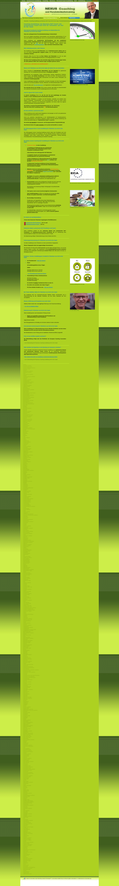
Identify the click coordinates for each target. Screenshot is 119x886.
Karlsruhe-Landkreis (27, 574)
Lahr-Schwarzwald (27, 603)
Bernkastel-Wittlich (27, 416)
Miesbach (25, 652)
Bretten (24, 430)
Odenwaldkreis (26, 693)
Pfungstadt (25, 713)
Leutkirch (25, 616)
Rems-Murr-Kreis (26, 728)
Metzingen (25, 651)
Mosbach (25, 655)
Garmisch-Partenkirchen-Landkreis (30, 515)
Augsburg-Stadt (26, 386)
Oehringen (25, 695)
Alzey (24, 373)
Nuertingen (25, 688)
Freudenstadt (26, 497)
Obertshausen (26, 691)
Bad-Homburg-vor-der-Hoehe (29, 393)
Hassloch (25, 536)
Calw (24, 436)
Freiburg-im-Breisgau (27, 494)
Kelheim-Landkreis (27, 582)
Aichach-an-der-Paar (27, 366)
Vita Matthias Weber (38, 18)
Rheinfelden (25, 732)
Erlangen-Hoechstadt (27, 476)
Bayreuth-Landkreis (27, 411)
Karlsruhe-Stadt (26, 575)
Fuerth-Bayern (26, 508)
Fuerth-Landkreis (26, 509)
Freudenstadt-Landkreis (28, 498)
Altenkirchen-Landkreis (28, 371)
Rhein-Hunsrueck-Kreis (28, 734)
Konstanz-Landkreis (27, 593)
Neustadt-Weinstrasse (27, 679)
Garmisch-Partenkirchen (28, 514)
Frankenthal (25, 488)
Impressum (55, 14)
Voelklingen (25, 828)
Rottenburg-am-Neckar (28, 751)
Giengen (25, 523)
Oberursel (25, 692)
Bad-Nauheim (26, 399)
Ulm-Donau (25, 819)
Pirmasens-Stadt (26, 715)
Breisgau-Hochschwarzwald (29, 428)
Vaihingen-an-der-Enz (27, 823)
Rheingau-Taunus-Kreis (28, 733)
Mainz (24, 636)
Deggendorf (25, 450)
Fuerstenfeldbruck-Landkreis (29, 506)
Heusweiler (25, 552)
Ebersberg (25, 463)
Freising (25, 495)
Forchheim (25, 486)
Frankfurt (25, 490)
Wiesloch (25, 861)
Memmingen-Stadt (27, 648)
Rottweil (25, 752)
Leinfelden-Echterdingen (28, 614)
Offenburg (25, 699)
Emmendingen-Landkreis (28, 470)
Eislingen (25, 467)
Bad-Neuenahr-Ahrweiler (28, 400)
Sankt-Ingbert (26, 760)
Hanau (24, 534)
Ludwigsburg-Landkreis (28, 627)
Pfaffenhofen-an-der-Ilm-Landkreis (30, 710)
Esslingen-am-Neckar (27, 481)
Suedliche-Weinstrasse (28, 800)
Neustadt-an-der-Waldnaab (28, 676)
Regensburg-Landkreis (28, 725)
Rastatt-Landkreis (27, 720)
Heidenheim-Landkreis (28, 542)
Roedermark (25, 743)
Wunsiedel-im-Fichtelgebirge (29, 867)
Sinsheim (25, 786)
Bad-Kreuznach (26, 396)
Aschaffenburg (26, 381)
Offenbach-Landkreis (27, 698)
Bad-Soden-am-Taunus (28, 402)
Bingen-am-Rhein (27, 421)
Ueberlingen (25, 817)
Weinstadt (25, 848)
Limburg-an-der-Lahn (27, 619)
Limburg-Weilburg (27, 620)
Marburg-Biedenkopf (27, 644)
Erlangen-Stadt (26, 478)
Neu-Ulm (25, 680)
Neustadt (25, 674)
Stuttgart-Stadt (26, 799)
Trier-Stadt (25, 811)
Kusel (24, 601)
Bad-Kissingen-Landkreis (28, 395)
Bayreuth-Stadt (26, 412)
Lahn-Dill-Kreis (26, 602)
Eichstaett (25, 466)
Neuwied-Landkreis (27, 684)
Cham (24, 438)
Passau (24, 705)
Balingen (25, 406)
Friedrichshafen (26, 504)
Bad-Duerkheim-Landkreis (28, 389)
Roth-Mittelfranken (27, 749)
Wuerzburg (25, 866)
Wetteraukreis (26, 855)
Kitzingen (25, 588)
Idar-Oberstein (26, 563)
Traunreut (25, 806)
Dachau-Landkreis (27, 446)
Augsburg (25, 384)
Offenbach (25, 696)
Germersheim (26, 520)
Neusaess (25, 673)
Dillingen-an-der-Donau (28, 455)
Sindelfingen (25, 783)
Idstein (24, 564)
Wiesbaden (25, 857)
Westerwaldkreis (26, 854)
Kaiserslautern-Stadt (27, 570)
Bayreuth (25, 410)
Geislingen (25, 516)
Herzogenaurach (26, 551)
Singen (24, 784)
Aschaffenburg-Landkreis (28, 382)
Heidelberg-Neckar (27, 540)
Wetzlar (24, 856)
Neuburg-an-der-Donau (28, 666)
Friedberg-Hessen (27, 502)
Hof (24, 555)
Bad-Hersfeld (26, 390)
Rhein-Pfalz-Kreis (27, 737)
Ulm (24, 818)
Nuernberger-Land (27, 686)
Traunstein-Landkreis (27, 808)
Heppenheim (26, 546)
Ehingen (25, 464)
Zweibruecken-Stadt (27, 873)
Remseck (25, 727)
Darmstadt (25, 447)
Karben (24, 571)
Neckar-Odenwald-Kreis (28, 664)
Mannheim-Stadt (26, 642)
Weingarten (25, 846)
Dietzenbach (25, 452)
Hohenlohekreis (26, 559)
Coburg (24, 439)
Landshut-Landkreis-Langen (29, 610)
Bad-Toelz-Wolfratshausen (28, 403)
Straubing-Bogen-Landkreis (29, 795)
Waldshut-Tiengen (27, 838)
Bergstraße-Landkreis (27, 415)
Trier (24, 809)
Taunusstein (25, 804)
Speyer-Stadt (26, 789)
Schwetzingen (26, 777)
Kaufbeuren (25, 579)
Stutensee (25, 797)
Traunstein (25, 807)
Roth (24, 747)
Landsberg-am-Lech (27, 606)
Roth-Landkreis (26, 748)
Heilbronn (25, 543)
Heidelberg (25, 539)
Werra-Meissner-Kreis (27, 852)
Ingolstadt (25, 566)
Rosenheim (25, 744)
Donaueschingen (26, 459)
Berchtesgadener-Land (28, 414)
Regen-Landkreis (26, 723)
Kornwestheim (26, 596)
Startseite (26, 21)
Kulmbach (25, 599)
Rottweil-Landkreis (27, 753)
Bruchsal (25, 432)
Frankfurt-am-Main (27, 491)
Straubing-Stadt (26, 796)
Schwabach (25, 764)
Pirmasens (25, 714)
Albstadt (25, 370)
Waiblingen (25, 831)
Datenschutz (65, 14)
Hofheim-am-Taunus (27, 557)
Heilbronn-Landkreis (27, 544)
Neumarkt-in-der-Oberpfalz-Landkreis (31, 669)
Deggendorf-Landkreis (28, 451)
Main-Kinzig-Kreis (27, 631)
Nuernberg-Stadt (26, 687)
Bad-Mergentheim (27, 398)
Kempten (25, 584)
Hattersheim (25, 538)
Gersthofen (25, 522)
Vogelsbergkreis (26, 829)
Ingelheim (25, 565)
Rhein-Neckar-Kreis (27, 736)
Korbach (25, 595)
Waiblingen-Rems (27, 832)
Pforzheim (25, 711)
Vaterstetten (25, 824)
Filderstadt (25, 484)
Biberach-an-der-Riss (27, 419)
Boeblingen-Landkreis (27, 427)
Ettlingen (25, 482)
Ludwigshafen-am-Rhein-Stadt (29, 629)
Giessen (25, 524)
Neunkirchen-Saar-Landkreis (29, 672)
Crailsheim (25, 444)
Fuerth (24, 507)
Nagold (24, 663)
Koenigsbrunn (26, 592)
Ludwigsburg (26, 626)
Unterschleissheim (27, 822)
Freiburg (25, 493)
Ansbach (25, 378)
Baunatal (25, 409)
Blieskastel (25, 424)
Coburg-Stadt (26, 440)
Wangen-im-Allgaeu (27, 840)
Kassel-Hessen (26, 577)
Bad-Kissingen (26, 394)
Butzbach (25, 435)
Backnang (25, 387)
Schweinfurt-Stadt (27, 776)
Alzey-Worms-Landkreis (28, 374)
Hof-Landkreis (26, 558)
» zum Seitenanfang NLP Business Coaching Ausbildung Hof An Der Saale (41, 342)
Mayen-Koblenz (26, 645)
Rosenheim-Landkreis (27, 745)
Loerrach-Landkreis (27, 625)
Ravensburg (25, 721)
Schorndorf (25, 763)
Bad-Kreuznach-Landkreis (28, 397)
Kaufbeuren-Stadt (27, 580)
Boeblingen (25, 426)
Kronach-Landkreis (27, 598)
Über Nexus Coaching (28, 18)
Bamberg (25, 407)
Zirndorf (24, 870)
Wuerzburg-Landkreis (27, 868)
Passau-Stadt (26, 708)
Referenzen (72, 17)
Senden (24, 780)
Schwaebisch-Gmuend (28, 767)
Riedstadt (25, 740)
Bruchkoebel (25, 431)
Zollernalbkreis (26, 871)
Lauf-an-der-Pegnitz (27, 611)
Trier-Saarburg (26, 810)
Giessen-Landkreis (27, 526)
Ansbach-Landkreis (27, 379)
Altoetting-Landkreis (27, 372)
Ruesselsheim (26, 755)
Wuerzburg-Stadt (26, 869)
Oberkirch (25, 690)
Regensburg (25, 724)
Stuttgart (25, 798)
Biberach (25, 418)
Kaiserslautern (26, 568)
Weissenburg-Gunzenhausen (29, 849)
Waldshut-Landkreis (27, 837)
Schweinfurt (25, 774)
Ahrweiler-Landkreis (27, 365)
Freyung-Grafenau (27, 499)
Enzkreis (25, 471)
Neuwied (25, 683)
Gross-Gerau (26, 530)
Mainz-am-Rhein (26, 637)
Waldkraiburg (26, 835)
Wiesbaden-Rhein (27, 859)
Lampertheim (26, 604)
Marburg (25, 643)
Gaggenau (25, 512)
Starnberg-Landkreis (27, 793)
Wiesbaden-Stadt (26, 860)
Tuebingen (25, 812)
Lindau (24, 621)
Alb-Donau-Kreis (26, 369)
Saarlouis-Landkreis (27, 758)
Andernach (25, 377)
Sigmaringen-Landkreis (28, 782)
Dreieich (25, 462)
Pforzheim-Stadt (26, 712)
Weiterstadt (25, 850)
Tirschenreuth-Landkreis (28, 805)
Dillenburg (25, 454)
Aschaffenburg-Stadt (27, 383)
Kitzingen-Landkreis (27, 589)
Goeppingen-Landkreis (28, 528)
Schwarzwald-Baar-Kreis (28, 773)
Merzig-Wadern (26, 650)
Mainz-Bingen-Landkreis (28, 638)
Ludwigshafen (26, 628)
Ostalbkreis (25, 702)
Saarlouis (25, 757)
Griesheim (25, 529)
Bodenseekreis (26, 425)
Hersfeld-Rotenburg (27, 550)
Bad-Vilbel (25, 404)
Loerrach (25, 624)
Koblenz (25, 590)
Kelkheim (25, 583)
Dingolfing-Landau (27, 457)
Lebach (24, 612)
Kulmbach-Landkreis (27, 600)
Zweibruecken (26, 872)
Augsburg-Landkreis (27, 385)
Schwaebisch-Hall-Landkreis (29, 769)
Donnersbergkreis (27, 461)
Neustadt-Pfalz (26, 678)
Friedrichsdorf (26, 503)
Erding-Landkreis (26, 474)
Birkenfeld (25, 422)
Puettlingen (25, 716)
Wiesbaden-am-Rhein (27, 858)
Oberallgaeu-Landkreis (28, 689)
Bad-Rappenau (26, 401)
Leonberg (25, 615)
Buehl (24, 434)
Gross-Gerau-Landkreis (28, 531)
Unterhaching (26, 821)
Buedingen (25, 433)
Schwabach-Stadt (27, 765)
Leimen (24, 613)
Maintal (24, 633)
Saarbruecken (26, 756)
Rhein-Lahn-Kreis (27, 735)
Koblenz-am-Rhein (27, 591)
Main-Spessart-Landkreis (28, 632)
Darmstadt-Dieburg (27, 448)
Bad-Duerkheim (26, 388)
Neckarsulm (25, 665)
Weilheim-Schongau (27, 845)
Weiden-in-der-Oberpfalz (28, 842)
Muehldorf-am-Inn (27, 657)
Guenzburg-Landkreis (27, 533)
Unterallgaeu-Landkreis (28, 820)
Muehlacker (25, 656)
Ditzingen (25, 458)
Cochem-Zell (26, 443)
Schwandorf (25, 771)
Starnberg (25, 792)
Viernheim (25, 825)
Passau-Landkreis (27, 707)
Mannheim (25, 639)
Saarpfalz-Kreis (26, 759)
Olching (24, 700)
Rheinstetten (25, 738)
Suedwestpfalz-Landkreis (28, 801)
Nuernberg (25, 685)
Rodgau (25, 741)
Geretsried (25, 518)
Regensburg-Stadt (27, 726)
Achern (24, 364)
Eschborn (25, 479)
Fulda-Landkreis (26, 511)
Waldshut (25, 836)
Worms (24, 864)
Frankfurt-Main (26, 492)
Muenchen (25, 660)
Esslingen (25, 480)
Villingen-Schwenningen (28, 827)
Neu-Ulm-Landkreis (27, 681)
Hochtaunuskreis (26, 553)
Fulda (24, 510)
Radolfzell (25, 717)
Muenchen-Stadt (26, 662)
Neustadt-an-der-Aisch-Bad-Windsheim (31, 675)
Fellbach (25, 483)
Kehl (24, 581)
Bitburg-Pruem (26, 423)
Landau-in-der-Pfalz (27, 605)
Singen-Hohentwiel (27, 785)
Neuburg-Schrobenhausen (28, 667)
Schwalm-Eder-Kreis (27, 770)
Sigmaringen (25, 781)
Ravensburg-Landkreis (28, 722)
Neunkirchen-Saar (27, 671)
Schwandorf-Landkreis (28, 772)
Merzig (24, 649)
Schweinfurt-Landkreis (28, 775)
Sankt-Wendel (26, 762)
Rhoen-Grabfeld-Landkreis (28, 739)
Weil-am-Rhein (26, 843)
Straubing (25, 794)
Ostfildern (25, 704)
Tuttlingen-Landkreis (27, 816)
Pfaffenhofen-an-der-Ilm (28, 709)
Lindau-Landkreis (26, 623)
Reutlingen (25, 729)
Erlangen (25, 475)
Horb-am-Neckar (26, 562)
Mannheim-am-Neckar (28, 640)
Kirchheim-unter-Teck (27, 587)
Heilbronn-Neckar (27, 545)
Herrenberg (25, 548)
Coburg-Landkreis (27, 442)
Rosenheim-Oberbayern (28, 746)
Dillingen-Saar (26, 456)
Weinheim (25, 847)
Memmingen (25, 647)
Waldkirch (25, 834)
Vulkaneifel (25, 830)
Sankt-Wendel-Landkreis (28, 761)
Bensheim (25, 413)
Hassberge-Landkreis (27, 535)
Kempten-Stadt (26, 586)
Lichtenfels (25, 617)
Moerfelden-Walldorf (27, 654)
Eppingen (25, 472)
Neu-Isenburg (26, 668)
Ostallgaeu (25, 703)
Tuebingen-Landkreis (27, 813)
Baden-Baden (26, 391)
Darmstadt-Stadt (26, 449)
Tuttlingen (25, 815)
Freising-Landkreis (27, 496)
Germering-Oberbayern (28, 519)
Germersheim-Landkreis (28, 521)
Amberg (25, 375)
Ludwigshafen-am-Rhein (28, 630)
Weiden (24, 841)
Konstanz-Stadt (26, 594)
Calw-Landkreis (26, 437)
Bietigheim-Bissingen (27, 420)
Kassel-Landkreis (26, 578)
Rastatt (24, 719)
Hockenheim (25, 554)
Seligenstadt (25, 779)
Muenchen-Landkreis (27, 661)
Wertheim (25, 853)
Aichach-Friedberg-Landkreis (29, 367)
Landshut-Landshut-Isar (28, 608)
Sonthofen (25, 787)
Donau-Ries (25, 460)
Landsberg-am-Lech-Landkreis (29, 607)
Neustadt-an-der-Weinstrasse (29, 677)
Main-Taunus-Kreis (27, 635)
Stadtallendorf (26, 791)
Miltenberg (25, 653)
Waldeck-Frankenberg (27, 833)
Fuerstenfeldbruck (27, 505)
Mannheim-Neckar (27, 641)
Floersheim (25, 485)
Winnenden (25, 862)
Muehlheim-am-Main (27, 659)
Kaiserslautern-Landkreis (28, 569)
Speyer (24, 788)
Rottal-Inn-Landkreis (27, 750)
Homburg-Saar (26, 560)
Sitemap (74, 14)
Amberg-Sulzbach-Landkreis (29, 376)
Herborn (25, 547)
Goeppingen (25, 527)
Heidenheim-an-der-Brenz (28, 541)
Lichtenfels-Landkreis (27, 618)
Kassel (24, 576)
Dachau (24, 445)
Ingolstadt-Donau (26, 567)
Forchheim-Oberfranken (28, 487)
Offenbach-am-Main (27, 697)
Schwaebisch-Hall (27, 768)
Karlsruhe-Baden (26, 572)
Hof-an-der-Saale (26, 556)
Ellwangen (25, 468)
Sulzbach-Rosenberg (27, 803)
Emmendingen (26, 469)
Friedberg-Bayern (27, 500)
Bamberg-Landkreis (27, 408)
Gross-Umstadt (26, 532)
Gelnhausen (25, 517)
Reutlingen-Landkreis (27, 731)
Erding (24, 473)
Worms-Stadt (26, 865)
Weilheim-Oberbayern (27, 844)
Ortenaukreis (26, 701)
